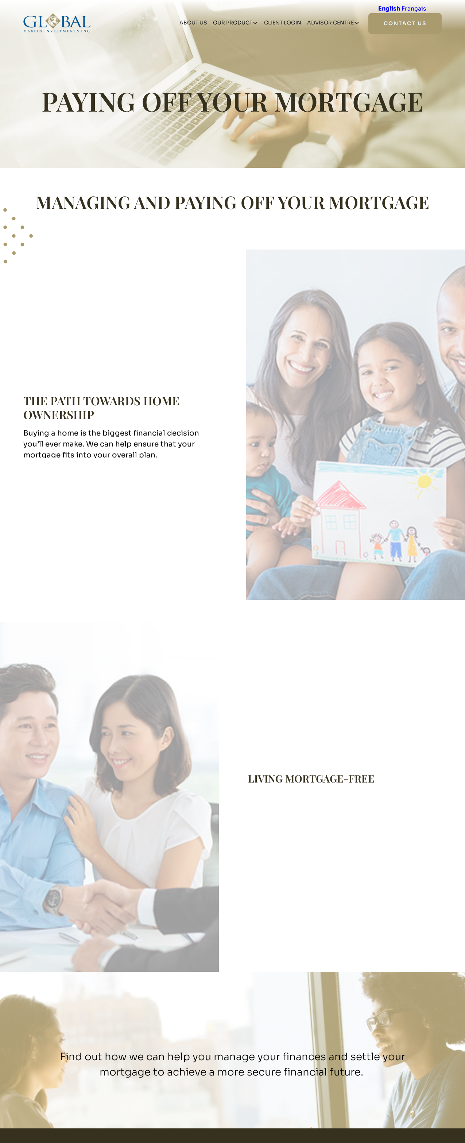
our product (232, 22)
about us (193, 22)
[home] (56, 22)
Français (414, 8)
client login (282, 22)
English (389, 8)
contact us (405, 23)
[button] (235, 23)
